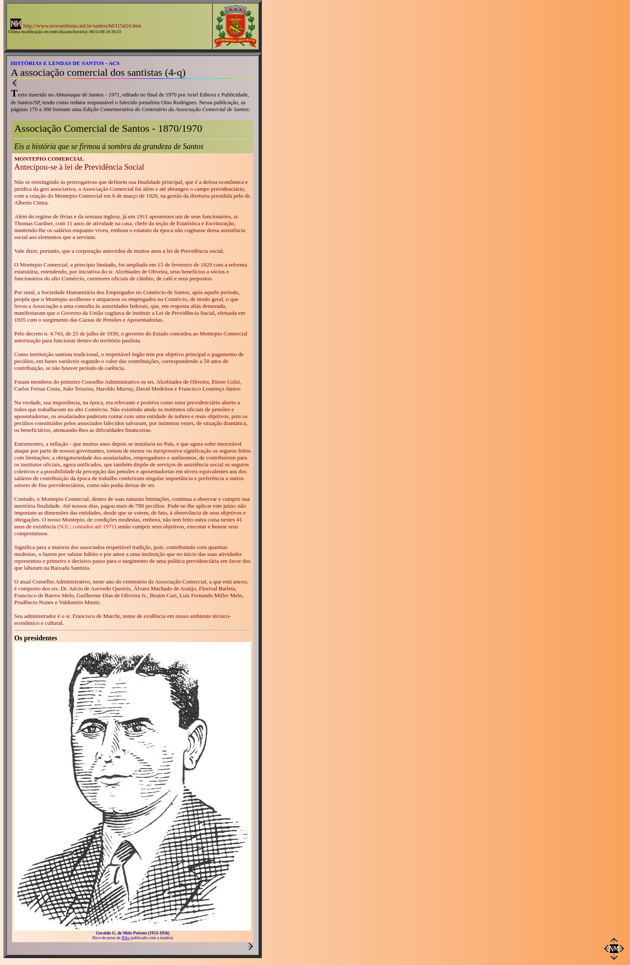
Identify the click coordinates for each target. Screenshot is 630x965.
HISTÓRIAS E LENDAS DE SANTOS (57, 63)
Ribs (125, 937)
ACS (114, 63)
